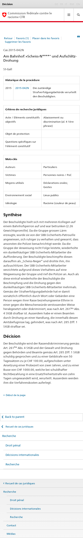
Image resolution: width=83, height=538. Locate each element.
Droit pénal (13, 445)
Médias (11, 533)
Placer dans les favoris (45, 38)
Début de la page (15, 395)
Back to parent (14, 416)
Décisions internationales (22, 455)
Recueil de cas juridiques (19, 426)
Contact (11, 525)
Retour (8, 38)
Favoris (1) (22, 38)
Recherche (9, 436)
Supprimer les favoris (18, 41)
